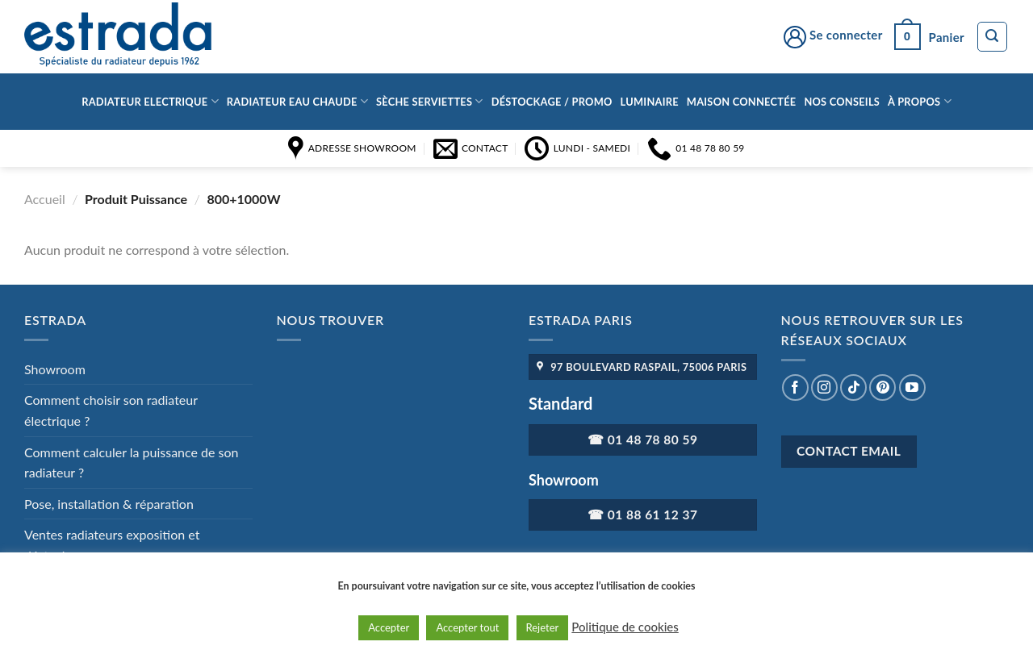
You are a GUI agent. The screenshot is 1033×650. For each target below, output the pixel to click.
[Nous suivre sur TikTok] (853, 387)
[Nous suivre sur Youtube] (912, 387)
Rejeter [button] (542, 627)
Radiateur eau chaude (297, 101)
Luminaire (650, 101)
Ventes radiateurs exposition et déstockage (111, 545)
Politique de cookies (624, 626)
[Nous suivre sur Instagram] (824, 387)
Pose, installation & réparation (109, 503)
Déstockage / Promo (552, 101)
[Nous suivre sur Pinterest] (882, 387)
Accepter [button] (388, 627)
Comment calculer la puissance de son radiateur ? (131, 462)
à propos (919, 101)
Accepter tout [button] (467, 627)
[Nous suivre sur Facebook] (795, 387)
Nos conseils (842, 101)
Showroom (55, 369)
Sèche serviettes (429, 101)
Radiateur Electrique (150, 101)
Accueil (44, 198)
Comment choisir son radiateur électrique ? (111, 410)
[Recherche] (992, 37)
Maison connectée (742, 101)
